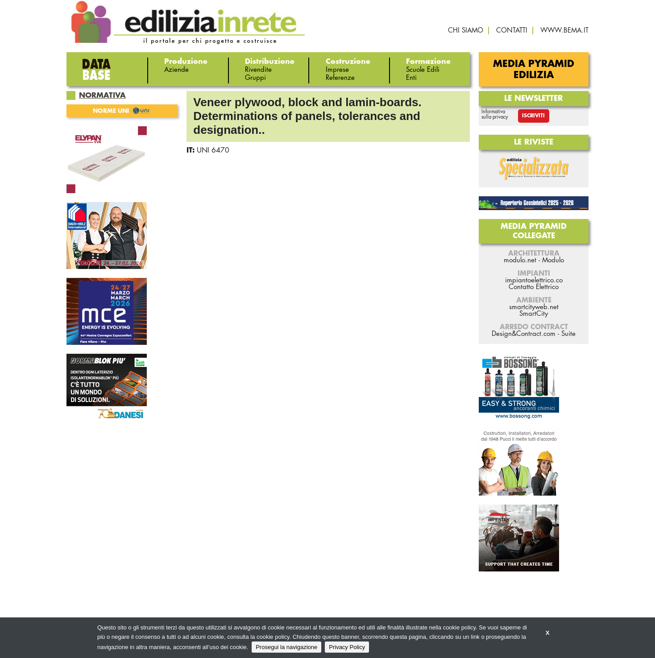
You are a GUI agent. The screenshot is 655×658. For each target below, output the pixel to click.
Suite (568, 334)
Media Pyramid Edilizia (533, 69)
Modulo (553, 260)
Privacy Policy (347, 647)
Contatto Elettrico (534, 287)
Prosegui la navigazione (286, 647)
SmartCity (533, 313)
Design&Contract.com (524, 334)
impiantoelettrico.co (534, 280)
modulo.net (520, 260)
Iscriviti (533, 115)
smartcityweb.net (534, 307)
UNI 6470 (213, 150)
